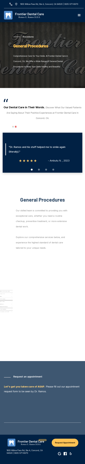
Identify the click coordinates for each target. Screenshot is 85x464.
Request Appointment (65, 442)
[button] (79, 15)
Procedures (28, 37)
